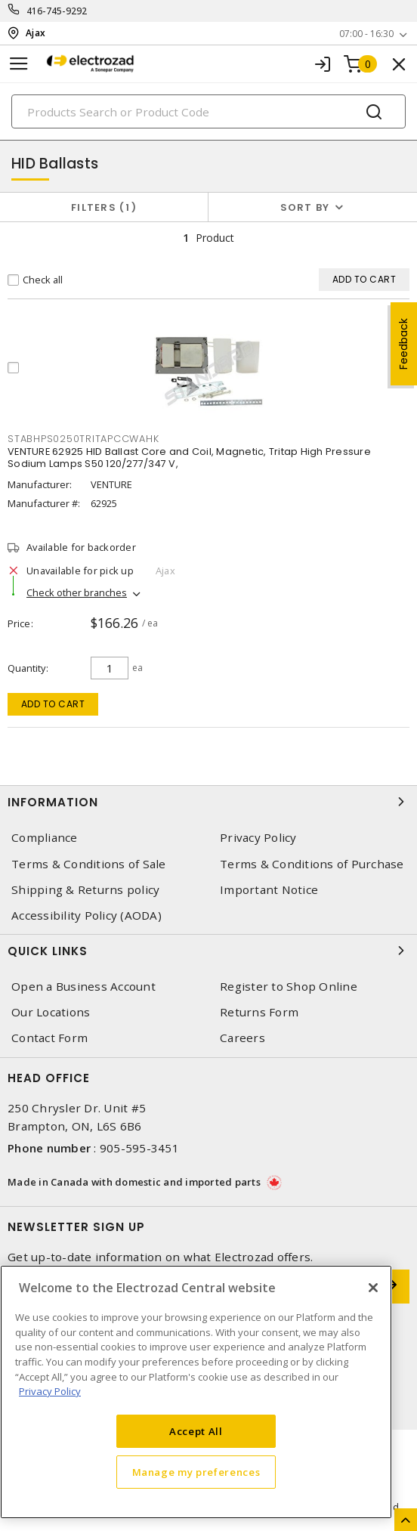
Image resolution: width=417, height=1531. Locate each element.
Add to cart (53, 703)
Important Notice (269, 890)
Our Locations (50, 1012)
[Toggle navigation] (19, 64)
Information (208, 801)
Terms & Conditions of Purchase (312, 864)
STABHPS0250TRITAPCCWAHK (83, 438)
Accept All (196, 1431)
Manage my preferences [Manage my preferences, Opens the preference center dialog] (196, 1472)
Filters (104, 207)
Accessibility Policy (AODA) (86, 915)
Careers (242, 1038)
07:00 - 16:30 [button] (366, 33)
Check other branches (76, 592)
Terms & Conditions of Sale (88, 864)
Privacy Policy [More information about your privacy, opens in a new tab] (50, 1391)
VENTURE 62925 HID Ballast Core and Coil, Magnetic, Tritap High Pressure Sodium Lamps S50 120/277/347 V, (189, 457)
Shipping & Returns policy (85, 890)
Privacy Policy (258, 837)
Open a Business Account (83, 986)
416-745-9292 (57, 11)
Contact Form (49, 1038)
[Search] (208, 111)
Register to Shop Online (288, 986)
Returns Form (259, 1012)
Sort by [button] (305, 207)
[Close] (373, 1287)
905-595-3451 (139, 1147)
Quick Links (208, 950)
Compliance (44, 837)
